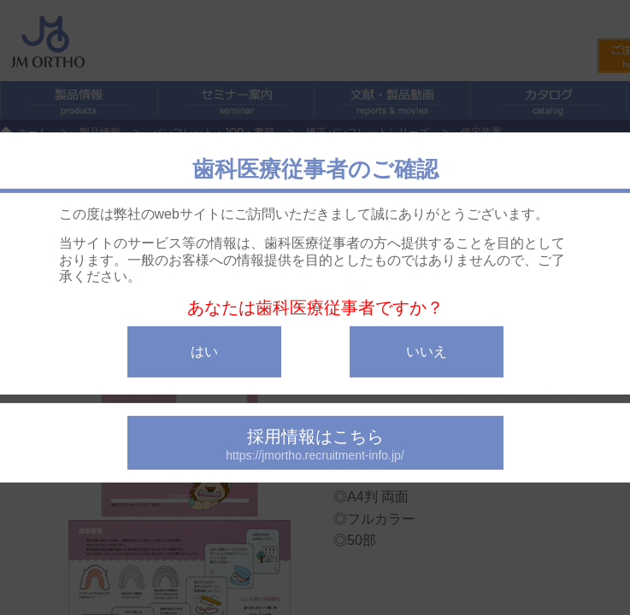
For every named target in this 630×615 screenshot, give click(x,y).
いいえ (426, 351)
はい (204, 351)
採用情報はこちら (315, 444)
